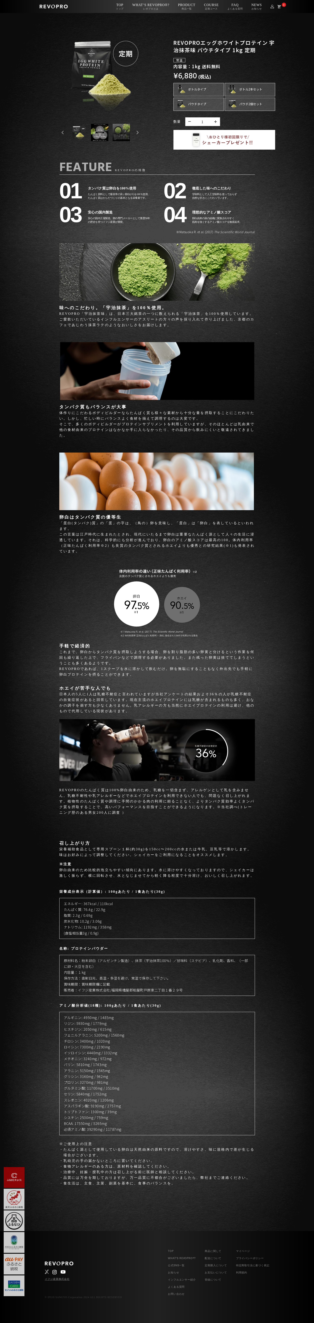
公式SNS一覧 (176, 1265)
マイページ (243, 1251)
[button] (78, 132)
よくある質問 (176, 1286)
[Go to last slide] (62, 132)
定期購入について (216, 1265)
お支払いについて (216, 1272)
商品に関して (213, 1251)
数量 (177, 121)
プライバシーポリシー (250, 1258)
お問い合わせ (176, 1294)
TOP (170, 1251)
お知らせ (173, 1272)
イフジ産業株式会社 (57, 1279)
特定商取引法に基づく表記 (252, 1265)
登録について (213, 1279)
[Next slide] (137, 132)
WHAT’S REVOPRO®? (182, 1258)
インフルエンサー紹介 (182, 1279)
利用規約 (241, 1272)
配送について (213, 1258)
